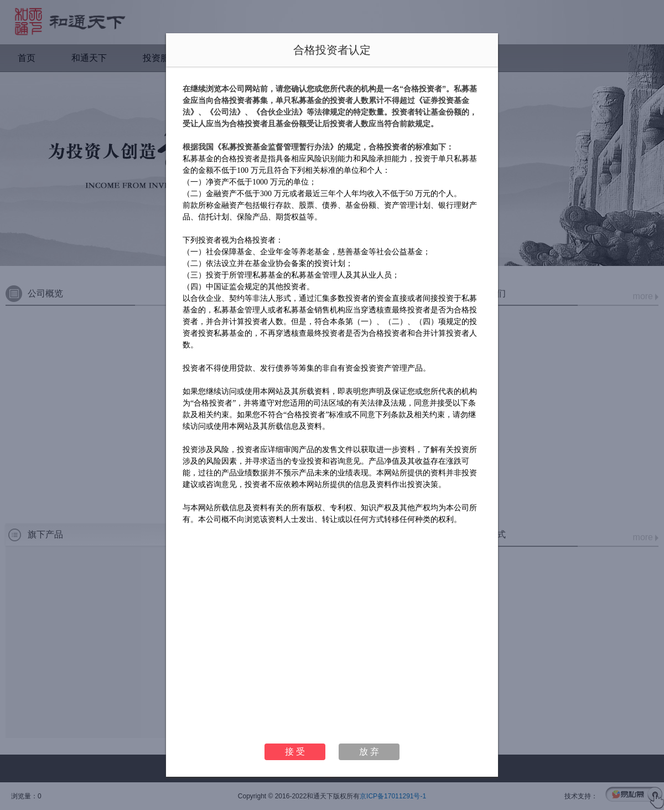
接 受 (295, 751)
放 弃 (369, 751)
